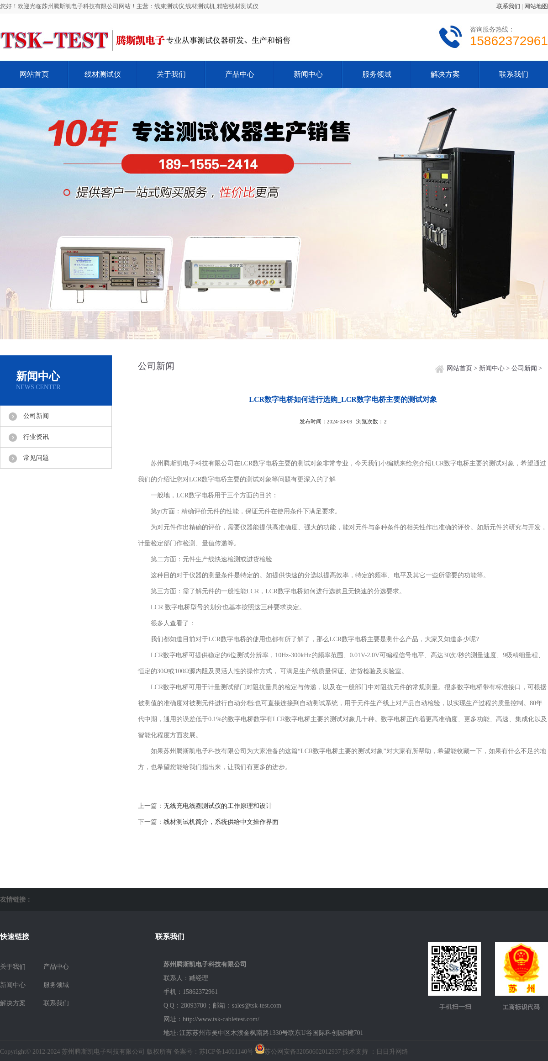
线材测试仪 (102, 74)
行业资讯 (36, 436)
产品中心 (239, 74)
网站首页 (34, 74)
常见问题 (36, 457)
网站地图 (536, 6)
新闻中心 (308, 74)
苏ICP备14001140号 (226, 1051)
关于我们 (171, 74)
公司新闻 (36, 415)
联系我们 (508, 6)
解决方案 (445, 74)
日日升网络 (392, 1051)
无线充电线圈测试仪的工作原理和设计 (217, 805)
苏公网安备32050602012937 (302, 1051)
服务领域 (376, 74)
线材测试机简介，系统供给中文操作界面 (221, 821)
